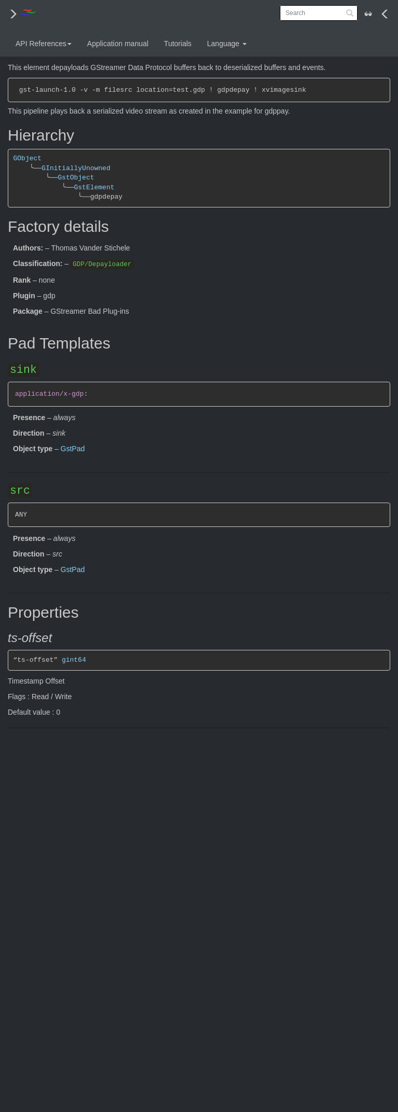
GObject (27, 158)
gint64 (74, 660)
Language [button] (227, 43)
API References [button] (44, 43)
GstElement (94, 187)
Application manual (117, 43)
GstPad (73, 448)
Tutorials (177, 43)
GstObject (76, 178)
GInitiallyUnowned (75, 168)
